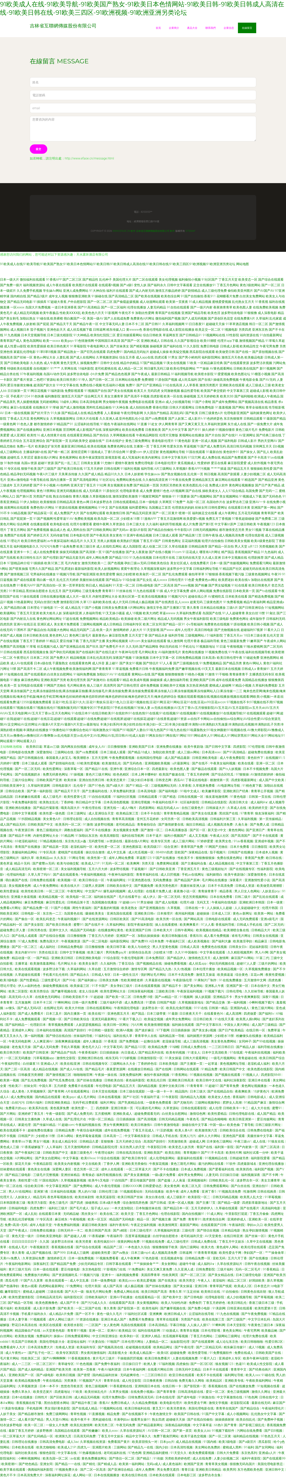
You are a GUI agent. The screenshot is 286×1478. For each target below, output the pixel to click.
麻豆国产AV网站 (243, 958)
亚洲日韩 (201, 1286)
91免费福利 (136, 1269)
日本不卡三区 (43, 1002)
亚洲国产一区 (126, 936)
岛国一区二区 (196, 502)
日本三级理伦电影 (249, 1275)
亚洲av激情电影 (18, 480)
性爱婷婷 (203, 463)
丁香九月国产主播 (92, 641)
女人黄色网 (111, 1325)
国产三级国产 (47, 468)
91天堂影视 (151, 630)
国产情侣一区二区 (122, 1458)
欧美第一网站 (264, 913)
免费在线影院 (222, 591)
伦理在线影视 (254, 535)
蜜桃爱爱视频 (221, 302)
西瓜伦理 (12, 1280)
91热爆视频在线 (90, 1453)
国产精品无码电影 (20, 302)
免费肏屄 (195, 1303)
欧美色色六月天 (93, 313)
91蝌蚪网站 (62, 1002)
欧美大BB (227, 396)
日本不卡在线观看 (216, 1369)
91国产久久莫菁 (32, 1280)
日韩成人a (249, 669)
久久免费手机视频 (29, 291)
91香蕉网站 (179, 1075)
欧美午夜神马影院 (256, 1358)
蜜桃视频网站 (88, 507)
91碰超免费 (251, 658)
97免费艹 (179, 502)
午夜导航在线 (39, 480)
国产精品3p (114, 580)
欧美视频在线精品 (209, 930)
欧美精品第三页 (127, 813)
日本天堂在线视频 (105, 1091)
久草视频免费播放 (258, 969)
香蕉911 (210, 296)
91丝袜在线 (124, 591)
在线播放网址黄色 (111, 930)
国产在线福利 (85, 652)
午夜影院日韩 (157, 1147)
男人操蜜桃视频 (28, 402)
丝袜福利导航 (83, 1036)
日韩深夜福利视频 (141, 991)
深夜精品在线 (198, 852)
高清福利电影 (271, 1208)
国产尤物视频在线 (227, 630)
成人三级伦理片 (178, 1241)
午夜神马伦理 (128, 652)
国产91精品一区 (137, 785)
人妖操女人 (23, 1197)
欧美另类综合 (40, 991)
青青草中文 (239, 1369)
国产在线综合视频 (53, 936)
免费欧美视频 (83, 519)
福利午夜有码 (119, 1225)
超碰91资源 (46, 463)
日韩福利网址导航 (205, 569)
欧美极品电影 (254, 357)
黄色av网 (82, 502)
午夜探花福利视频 (190, 991)
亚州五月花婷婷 (148, 819)
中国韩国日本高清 (107, 341)
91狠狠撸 (250, 313)
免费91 (131, 385)
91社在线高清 (172, 385)
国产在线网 (164, 1069)
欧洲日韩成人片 (175, 1314)
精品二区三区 (237, 1280)
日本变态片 (262, 1286)
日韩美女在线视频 (266, 936)
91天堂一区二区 (124, 585)
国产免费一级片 (11, 285)
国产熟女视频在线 (173, 474)
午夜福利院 (237, 1225)
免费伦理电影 (144, 463)
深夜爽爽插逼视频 (68, 1041)
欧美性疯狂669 (105, 1241)
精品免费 (113, 1414)
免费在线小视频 (91, 385)
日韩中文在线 (109, 363)
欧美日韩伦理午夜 (229, 658)
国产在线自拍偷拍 (200, 1419)
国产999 (59, 1253)
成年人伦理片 (184, 630)
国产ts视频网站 (201, 496)
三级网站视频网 (91, 624)
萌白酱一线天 (46, 580)
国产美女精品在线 (221, 1275)
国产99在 (69, 980)
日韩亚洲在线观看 (240, 1308)
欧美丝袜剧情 (85, 1197)
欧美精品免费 (158, 1047)
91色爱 (190, 580)
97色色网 (251, 1397)
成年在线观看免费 (228, 680)
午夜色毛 (193, 1119)
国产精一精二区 (59, 452)
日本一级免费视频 (81, 1258)
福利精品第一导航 (172, 1036)
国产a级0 (126, 285)
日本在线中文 (261, 986)
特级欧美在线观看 (20, 368)
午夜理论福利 (105, 1152)
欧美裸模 (56, 318)
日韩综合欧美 (15, 791)
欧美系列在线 (39, 1108)
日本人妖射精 (134, 474)
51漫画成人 (95, 452)
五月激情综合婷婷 (116, 969)
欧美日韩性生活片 (29, 557)
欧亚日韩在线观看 (182, 1375)
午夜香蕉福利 (88, 1052)
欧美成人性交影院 (260, 1364)
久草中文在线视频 (259, 1241)
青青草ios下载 (22, 1141)
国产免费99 (139, 941)
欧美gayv (67, 341)
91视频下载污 (215, 991)
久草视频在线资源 (93, 1442)
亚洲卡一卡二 (23, 552)
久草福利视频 (248, 819)
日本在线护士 (115, 441)
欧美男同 (229, 1469)
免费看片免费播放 (142, 1319)
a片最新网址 (181, 763)
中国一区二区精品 (101, 1119)
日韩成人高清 (190, 947)
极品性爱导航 (190, 391)
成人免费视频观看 (28, 1019)
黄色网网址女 (39, 418)
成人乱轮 (30, 1214)
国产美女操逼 (183, 1286)
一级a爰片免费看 (164, 1175)
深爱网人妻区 (62, 1169)
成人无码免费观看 (246, 919)
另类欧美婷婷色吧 (178, 1458)
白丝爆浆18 (31, 1064)
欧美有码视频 (176, 1052)
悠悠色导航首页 (72, 1386)
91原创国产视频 (166, 380)
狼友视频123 (224, 1364)
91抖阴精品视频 (30, 819)
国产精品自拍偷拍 (160, 530)
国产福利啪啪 (243, 396)
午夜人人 (204, 1280)
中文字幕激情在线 (230, 1397)
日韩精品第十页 (78, 902)
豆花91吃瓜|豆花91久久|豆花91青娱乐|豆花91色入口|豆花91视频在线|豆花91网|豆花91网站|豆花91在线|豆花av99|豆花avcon (139, 702)
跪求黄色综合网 (214, 1219)
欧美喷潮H (9, 1464)
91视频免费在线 (216, 652)
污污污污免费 (49, 546)
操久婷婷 (208, 430)
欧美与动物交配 (68, 863)
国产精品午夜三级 (85, 1403)
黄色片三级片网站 (99, 774)
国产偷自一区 (25, 919)
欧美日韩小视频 (258, 624)
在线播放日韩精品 (141, 1069)
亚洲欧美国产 (154, 1152)
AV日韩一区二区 (159, 1431)
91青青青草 (195, 1086)
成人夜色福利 (172, 1464)
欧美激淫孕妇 (243, 941)
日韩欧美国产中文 (41, 824)
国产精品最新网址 (150, 1425)
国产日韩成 (158, 1203)
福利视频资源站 (34, 285)
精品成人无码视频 (170, 619)
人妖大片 (136, 630)
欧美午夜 (172, 1191)
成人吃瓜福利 (187, 380)
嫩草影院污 (13, 1291)
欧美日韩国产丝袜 (131, 1197)
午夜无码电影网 (20, 1041)
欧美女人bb (202, 1431)
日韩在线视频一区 (191, 797)
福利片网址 (108, 1102)
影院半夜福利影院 (141, 924)
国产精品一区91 (173, 624)
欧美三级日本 (86, 546)
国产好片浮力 (40, 413)
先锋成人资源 (65, 1347)
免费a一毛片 (25, 446)
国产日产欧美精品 (231, 1030)
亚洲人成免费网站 (75, 291)
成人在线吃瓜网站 (109, 546)
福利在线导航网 (133, 836)
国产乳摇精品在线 (131, 1102)
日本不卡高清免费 (221, 886)
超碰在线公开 (197, 596)
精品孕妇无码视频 (23, 474)
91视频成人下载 (250, 496)
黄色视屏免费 (60, 1108)
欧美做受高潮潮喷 (270, 886)
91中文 (103, 507)
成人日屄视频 (170, 874)
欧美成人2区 (243, 1286)
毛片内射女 (73, 563)
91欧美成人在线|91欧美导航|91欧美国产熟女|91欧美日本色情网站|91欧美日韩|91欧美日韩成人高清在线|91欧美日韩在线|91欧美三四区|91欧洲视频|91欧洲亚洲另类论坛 (117, 264)
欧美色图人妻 (242, 307)
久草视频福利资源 (167, 1230)
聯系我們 (210, 27)
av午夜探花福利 (58, 541)
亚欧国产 (180, 852)
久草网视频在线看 (122, 435)
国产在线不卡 (95, 924)
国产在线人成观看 (25, 936)
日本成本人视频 (267, 852)
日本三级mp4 (140, 1253)
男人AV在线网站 (20, 1191)
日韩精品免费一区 (198, 1258)
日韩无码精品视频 (172, 1119)
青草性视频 (78, 1414)
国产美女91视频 (130, 663)
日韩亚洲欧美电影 (205, 758)
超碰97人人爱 (247, 963)
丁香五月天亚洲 (28, 613)
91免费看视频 (233, 602)
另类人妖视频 (106, 541)
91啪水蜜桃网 (253, 646)
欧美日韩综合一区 (92, 880)
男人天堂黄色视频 (165, 947)
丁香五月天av (233, 635)
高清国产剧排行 (75, 1030)
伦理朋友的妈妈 (183, 507)
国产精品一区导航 (21, 1303)
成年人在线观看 (112, 1169)
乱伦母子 (80, 785)
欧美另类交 (187, 1280)
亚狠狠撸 (107, 1141)
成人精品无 (73, 608)
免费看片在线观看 (81, 1086)
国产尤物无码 (183, 1102)
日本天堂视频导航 (33, 335)
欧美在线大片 (71, 886)
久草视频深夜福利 (153, 569)
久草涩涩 (27, 457)
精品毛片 (76, 541)
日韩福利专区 (132, 624)
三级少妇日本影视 (141, 780)
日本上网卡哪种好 (144, 774)
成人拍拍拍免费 (140, 407)
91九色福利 (269, 552)
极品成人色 (58, 530)
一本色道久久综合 (138, 1247)
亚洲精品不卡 (223, 997)
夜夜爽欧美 (243, 1091)
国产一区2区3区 (202, 1364)
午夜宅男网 (252, 1330)
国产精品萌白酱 (15, 608)
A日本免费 (157, 941)
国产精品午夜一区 (86, 324)
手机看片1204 (20, 396)
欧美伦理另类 (76, 680)
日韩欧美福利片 (96, 1297)
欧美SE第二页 (54, 563)
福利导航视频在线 (109, 1175)
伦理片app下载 (227, 341)
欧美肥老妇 (226, 580)
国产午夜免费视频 (254, 1314)
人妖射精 (29, 324)
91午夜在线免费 (180, 480)
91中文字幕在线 (67, 385)
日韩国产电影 (167, 1002)
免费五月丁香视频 (218, 519)
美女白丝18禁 (255, 613)
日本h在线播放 (22, 1397)
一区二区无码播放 (18, 1058)
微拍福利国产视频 (168, 318)
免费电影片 (266, 430)
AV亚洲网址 (247, 435)
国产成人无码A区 (29, 1008)
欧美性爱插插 (36, 346)
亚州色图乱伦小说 (131, 418)
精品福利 (105, 585)
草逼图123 (143, 858)
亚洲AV (112, 1330)
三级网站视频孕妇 (208, 1102)
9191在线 (200, 1008)
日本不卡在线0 (151, 813)
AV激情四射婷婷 (262, 774)
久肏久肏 (241, 824)
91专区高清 (48, 852)
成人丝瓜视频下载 (79, 329)
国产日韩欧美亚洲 (163, 869)
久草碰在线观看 (227, 1208)
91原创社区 (111, 491)
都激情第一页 (220, 780)
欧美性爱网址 (53, 769)
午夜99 (276, 574)
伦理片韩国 (270, 908)
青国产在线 (204, 1147)
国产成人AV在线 (72, 1069)
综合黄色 (242, 975)
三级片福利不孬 (111, 1002)
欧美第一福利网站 (132, 1464)
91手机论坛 (187, 646)
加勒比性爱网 (144, 313)
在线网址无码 (54, 1008)
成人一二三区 (22, 1364)
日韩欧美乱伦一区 (222, 1180)
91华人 (83, 380)
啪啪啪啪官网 (83, 1075)
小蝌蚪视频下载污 (262, 1002)
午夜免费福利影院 (25, 802)
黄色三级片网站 (262, 1008)
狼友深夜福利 (265, 813)
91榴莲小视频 (261, 374)
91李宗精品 (17, 591)
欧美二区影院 (18, 991)
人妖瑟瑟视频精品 (89, 1025)
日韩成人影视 (229, 346)
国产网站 (238, 407)
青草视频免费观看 (61, 1025)
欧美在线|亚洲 (70, 1064)
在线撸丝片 (41, 407)
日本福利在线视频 (49, 1030)
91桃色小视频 (194, 674)
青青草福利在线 (147, 874)
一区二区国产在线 (89, 1308)
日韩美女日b (238, 947)
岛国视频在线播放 (105, 902)
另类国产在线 (42, 496)
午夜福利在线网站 (123, 424)
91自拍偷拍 (230, 1291)
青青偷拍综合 (147, 824)
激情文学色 (154, 608)
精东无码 (111, 1058)
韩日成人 (92, 585)
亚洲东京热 (260, 329)
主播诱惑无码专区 (261, 674)
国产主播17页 (206, 1203)
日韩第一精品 (219, 1008)
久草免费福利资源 (123, 791)
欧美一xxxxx (51, 341)
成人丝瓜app (198, 963)
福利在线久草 (123, 1036)
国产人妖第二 (177, 418)
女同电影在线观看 (30, 685)
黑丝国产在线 (229, 813)
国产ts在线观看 (266, 591)
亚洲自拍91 (260, 1186)
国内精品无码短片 (136, 352)
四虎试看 (161, 357)
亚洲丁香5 (209, 1191)
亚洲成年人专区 (230, 1358)
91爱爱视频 (222, 374)
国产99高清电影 (143, 919)
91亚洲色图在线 (139, 880)
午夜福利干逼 (150, 1097)
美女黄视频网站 (148, 1303)
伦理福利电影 (16, 874)
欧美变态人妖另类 (182, 1147)
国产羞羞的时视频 (107, 908)
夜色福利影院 (136, 1080)
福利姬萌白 (214, 874)
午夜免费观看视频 (122, 758)
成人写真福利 (131, 457)
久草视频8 (180, 468)
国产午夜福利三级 (28, 1152)
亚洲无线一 (111, 808)
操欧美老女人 (211, 491)
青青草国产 (269, 513)
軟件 (133, 231)
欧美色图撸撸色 (47, 1303)
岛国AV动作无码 (54, 374)
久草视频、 (175, 908)
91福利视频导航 (182, 374)
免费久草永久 (22, 1392)
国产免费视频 (129, 1041)
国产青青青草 (101, 669)
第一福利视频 (237, 1002)
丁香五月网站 (16, 530)
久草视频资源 (28, 1386)
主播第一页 (141, 446)
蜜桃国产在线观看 (71, 852)
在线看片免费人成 (159, 891)
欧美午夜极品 (49, 313)
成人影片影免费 (44, 1308)
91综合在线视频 (108, 1158)
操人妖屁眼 (203, 997)
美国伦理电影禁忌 (270, 1464)
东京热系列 (249, 1453)
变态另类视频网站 (196, 897)
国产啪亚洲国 (86, 574)
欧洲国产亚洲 (194, 1464)
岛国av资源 (29, 463)
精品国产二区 (113, 1247)
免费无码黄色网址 (56, 774)
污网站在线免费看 (250, 1431)
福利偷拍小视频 (190, 279)
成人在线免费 (202, 1458)
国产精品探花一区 (40, 513)
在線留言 (247, 27)
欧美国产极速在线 (172, 774)
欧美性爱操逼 (10, 891)
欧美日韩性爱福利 (33, 541)
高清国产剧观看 (228, 474)
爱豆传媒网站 (267, 1119)
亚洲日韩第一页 (122, 1108)
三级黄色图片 (212, 602)
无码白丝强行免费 (46, 602)
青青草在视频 (190, 1330)
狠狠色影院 (48, 1453)
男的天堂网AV (267, 441)
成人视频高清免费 (231, 535)
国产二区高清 (163, 585)
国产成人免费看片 (31, 1013)
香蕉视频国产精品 (247, 552)
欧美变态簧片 (43, 1392)
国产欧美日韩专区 (135, 1158)
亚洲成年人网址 (23, 1030)
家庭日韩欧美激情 (95, 1225)
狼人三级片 (95, 685)
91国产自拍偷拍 (192, 296)
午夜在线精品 (53, 1380)
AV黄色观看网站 (221, 368)
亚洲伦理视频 (141, 802)
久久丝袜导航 (254, 991)
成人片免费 (190, 524)
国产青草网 (56, 1091)
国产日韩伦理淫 (128, 685)
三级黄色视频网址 (258, 574)
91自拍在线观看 (178, 307)
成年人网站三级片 (61, 1319)
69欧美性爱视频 (88, 763)
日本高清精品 (158, 1325)
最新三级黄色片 (81, 1152)
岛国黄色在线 (74, 913)
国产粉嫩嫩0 (91, 1431)
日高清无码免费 (85, 1436)
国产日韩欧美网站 (99, 530)
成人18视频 (134, 613)
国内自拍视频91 (193, 1214)
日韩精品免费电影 (71, 947)
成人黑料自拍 (76, 530)
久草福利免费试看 (189, 613)
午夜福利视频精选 (94, 874)
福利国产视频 (264, 1169)
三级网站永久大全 (123, 1064)
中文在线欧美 (92, 1164)
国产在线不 (200, 763)
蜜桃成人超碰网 (220, 685)
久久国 (45, 1241)
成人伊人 (150, 897)
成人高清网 (234, 1013)
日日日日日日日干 (25, 1241)
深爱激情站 (44, 752)
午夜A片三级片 (47, 474)
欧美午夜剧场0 (235, 874)
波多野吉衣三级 (237, 502)
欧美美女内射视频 (67, 1164)
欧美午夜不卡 (81, 1419)
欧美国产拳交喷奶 (213, 391)
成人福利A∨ (259, 802)
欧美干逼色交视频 (194, 1436)
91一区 (59, 608)
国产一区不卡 (85, 1314)
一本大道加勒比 (122, 1208)
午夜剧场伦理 (183, 980)
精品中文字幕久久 (139, 1436)
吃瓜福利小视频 (114, 385)
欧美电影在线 (59, 524)
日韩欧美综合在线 (233, 1130)
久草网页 (165, 502)
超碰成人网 (197, 1141)
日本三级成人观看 (165, 535)
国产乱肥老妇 (64, 569)
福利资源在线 (249, 335)
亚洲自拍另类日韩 (92, 780)
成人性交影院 (132, 1380)
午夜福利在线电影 (225, 902)
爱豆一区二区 (216, 1392)
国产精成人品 (107, 1464)
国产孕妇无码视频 (62, 652)
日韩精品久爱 (89, 1141)
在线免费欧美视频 (265, 307)
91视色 (105, 424)
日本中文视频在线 (234, 557)
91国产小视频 (91, 608)
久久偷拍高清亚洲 (155, 480)
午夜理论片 (21, 658)
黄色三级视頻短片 (49, 830)
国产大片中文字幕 (174, 430)
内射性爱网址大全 (105, 596)
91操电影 (47, 608)
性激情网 (249, 1191)
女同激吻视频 (170, 391)
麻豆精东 (61, 1219)
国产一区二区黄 (220, 1436)
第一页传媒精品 (270, 819)
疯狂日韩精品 (196, 824)
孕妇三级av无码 (135, 563)
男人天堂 (241, 546)
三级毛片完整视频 (46, 1175)
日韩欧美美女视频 (237, 541)
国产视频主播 (162, 1219)
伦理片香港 (192, 641)
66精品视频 (19, 513)
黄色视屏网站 (68, 457)
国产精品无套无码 (72, 557)
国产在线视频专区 (242, 869)
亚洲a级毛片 (270, 919)
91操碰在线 (99, 296)
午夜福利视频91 (69, 919)
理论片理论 (8, 986)
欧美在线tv (242, 580)
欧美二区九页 (192, 1186)
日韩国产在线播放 (241, 852)
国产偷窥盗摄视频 (126, 302)
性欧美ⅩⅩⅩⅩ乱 (70, 313)
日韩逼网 (99, 329)
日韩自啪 (171, 1380)
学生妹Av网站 (52, 291)
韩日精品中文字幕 (89, 802)
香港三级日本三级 (262, 1303)
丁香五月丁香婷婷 (32, 641)
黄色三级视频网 (96, 1386)
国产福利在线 (172, 346)
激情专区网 (139, 969)
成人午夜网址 (227, 513)
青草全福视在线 (257, 407)
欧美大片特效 (75, 1008)
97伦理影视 (256, 747)
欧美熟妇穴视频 (128, 541)
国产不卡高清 (257, 457)
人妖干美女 (8, 1414)
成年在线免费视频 (117, 1130)
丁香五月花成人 (143, 1130)
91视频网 (187, 997)
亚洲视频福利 (197, 1180)
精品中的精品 (129, 363)
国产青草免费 (230, 1086)
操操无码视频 (69, 552)
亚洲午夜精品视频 (139, 535)
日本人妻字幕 (18, 1319)
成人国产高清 (113, 1286)
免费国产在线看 (15, 535)
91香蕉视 (261, 302)
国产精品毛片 (95, 1069)
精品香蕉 (271, 402)
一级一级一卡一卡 (160, 1091)
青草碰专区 (66, 1364)
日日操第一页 (17, 391)
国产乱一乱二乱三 (67, 463)
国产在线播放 (259, 1258)
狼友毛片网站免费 (99, 1291)
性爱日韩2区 (274, 1342)
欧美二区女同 (152, 624)
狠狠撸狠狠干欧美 (165, 1247)
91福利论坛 (103, 1036)
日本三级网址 (77, 813)
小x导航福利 (194, 624)
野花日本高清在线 (25, 1325)
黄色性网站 (236, 830)
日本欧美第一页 (244, 591)
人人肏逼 (179, 1180)
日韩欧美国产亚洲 (49, 780)
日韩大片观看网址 (182, 407)
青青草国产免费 (192, 847)
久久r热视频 (182, 969)
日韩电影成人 (257, 1097)
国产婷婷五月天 (38, 535)
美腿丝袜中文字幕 (260, 1136)
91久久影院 (191, 346)
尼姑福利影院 (259, 947)
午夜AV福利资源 (110, 1369)
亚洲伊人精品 (151, 1336)
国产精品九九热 (160, 969)
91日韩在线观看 (11, 652)
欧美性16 (33, 435)
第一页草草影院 (74, 585)
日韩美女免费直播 (114, 608)
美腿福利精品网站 (25, 852)
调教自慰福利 (74, 830)
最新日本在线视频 (228, 669)
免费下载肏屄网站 (166, 1436)
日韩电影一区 (31, 913)
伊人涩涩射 (151, 452)
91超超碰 (97, 997)
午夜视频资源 (71, 941)
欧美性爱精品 (218, 1114)
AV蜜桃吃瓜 (216, 596)
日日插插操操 (181, 1030)
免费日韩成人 (121, 1403)
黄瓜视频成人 (187, 463)
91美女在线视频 (174, 363)
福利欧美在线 (102, 602)
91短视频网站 (274, 608)
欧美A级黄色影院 (263, 541)
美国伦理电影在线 (201, 1408)
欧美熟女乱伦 (49, 802)
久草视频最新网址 (62, 418)
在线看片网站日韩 (161, 1369)
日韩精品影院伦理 (105, 1147)
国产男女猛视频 (219, 585)
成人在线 (259, 1141)
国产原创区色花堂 (220, 318)
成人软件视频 (257, 463)
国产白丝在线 (241, 1186)
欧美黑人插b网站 (248, 1019)
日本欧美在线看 (236, 596)
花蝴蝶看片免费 (227, 296)
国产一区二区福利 (113, 307)
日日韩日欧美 (203, 1019)
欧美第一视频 (10, 1080)
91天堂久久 (178, 1453)
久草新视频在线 (100, 496)
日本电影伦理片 (166, 463)
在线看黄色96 (214, 1013)
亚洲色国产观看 (234, 1136)
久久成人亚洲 (211, 557)
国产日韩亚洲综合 (251, 608)
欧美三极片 (95, 952)
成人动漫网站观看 (152, 302)
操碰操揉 (156, 680)
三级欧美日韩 (165, 991)
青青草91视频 (77, 1330)
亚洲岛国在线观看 (120, 913)
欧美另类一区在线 (169, 919)
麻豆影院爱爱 (237, 463)
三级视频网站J (195, 635)
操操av (58, 1336)
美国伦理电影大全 (52, 1342)
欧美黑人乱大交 (251, 1197)
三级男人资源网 (93, 886)
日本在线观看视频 (148, 986)
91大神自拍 (97, 291)
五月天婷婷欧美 (208, 396)
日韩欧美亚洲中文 (13, 785)
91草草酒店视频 (237, 324)
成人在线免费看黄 (46, 552)
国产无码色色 (272, 496)
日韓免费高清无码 (141, 1397)
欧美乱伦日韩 (157, 1080)
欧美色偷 (233, 1125)
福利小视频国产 (175, 836)
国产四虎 (77, 1203)
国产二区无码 (273, 646)
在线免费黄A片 (244, 318)
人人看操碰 (112, 413)
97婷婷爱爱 (205, 841)
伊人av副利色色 (29, 986)
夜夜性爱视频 (275, 975)
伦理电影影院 (215, 1297)
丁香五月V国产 (150, 541)
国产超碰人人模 (75, 1236)
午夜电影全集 (249, 380)
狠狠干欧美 (29, 468)
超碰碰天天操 (215, 324)
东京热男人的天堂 (133, 1147)
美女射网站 (169, 1264)
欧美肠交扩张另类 (47, 446)
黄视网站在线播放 (191, 435)
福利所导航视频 (170, 524)
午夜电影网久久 (98, 346)
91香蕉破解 (96, 1236)
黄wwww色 (134, 329)
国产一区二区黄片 (165, 513)
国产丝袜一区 (23, 357)
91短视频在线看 (269, 1386)
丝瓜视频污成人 (48, 646)
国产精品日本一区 (176, 1208)
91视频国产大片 (90, 1380)
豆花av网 (257, 975)
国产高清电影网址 (86, 480)
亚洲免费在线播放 (169, 747)
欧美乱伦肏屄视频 (179, 1008)
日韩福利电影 (18, 1208)
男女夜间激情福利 (94, 1353)
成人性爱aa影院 (15, 346)
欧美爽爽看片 (190, 924)
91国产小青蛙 (201, 402)
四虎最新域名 (247, 1164)
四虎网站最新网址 (52, 1286)
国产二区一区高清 (18, 1069)
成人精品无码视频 (26, 313)
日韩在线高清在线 (129, 1152)
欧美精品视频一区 (52, 897)
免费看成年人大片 (13, 1347)
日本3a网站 (65, 1136)
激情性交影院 (66, 1058)
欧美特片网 (234, 1152)
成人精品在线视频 (45, 1069)
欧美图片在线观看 (85, 285)
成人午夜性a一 (16, 1353)
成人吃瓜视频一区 (141, 852)
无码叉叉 (203, 902)
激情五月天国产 (72, 396)
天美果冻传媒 (67, 474)
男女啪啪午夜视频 (115, 402)
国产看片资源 (23, 380)
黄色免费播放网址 (94, 1458)
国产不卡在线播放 (98, 830)
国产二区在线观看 (145, 279)
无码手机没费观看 (85, 1102)
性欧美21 (15, 1086)
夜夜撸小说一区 (185, 891)
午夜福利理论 (11, 1064)
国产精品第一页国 (146, 485)
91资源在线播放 (88, 1319)
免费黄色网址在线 (120, 446)
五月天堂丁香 (138, 635)
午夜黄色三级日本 (261, 1325)
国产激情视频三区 (16, 574)
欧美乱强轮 (173, 1152)
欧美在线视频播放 (154, 596)
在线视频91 (274, 758)
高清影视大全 (118, 1353)
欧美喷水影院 (204, 374)
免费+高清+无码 (16, 1225)
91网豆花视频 (37, 391)
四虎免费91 (115, 352)
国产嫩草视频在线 (188, 669)
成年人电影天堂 (41, 1225)
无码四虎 (153, 391)
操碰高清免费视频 (226, 380)
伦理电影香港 (129, 491)
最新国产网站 (190, 1225)
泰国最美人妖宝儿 (59, 758)
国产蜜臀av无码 (43, 863)
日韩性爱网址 (217, 507)
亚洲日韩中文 (275, 1469)
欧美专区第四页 (67, 1353)
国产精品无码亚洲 (139, 513)
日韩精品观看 (253, 418)
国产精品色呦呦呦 (214, 1119)
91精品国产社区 (230, 569)
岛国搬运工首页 (160, 507)
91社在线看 (239, 585)
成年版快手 (257, 619)
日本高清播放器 (176, 830)
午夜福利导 (115, 1236)
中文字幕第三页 (238, 391)
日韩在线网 (112, 468)
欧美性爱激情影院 (22, 1297)
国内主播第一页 (61, 480)
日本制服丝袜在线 (149, 1208)
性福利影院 (265, 869)
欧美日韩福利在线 (138, 1408)
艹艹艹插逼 (219, 468)
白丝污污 (18, 1102)
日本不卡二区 (134, 324)
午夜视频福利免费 (162, 669)
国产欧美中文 (173, 1297)
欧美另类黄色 (177, 1408)
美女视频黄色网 (20, 886)
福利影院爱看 (261, 1158)
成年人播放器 (93, 1041)
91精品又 (52, 641)
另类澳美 (70, 1380)
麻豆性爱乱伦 (56, 902)
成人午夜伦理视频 (108, 1186)
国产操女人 (248, 452)
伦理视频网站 (26, 491)
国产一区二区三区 (194, 1275)
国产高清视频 (147, 1119)
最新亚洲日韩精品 (74, 446)
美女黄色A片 (52, 819)
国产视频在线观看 (228, 1075)
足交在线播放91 (204, 285)
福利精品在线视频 (246, 1436)
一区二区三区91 (45, 1364)
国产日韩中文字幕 (218, 747)
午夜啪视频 (235, 646)
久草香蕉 (185, 785)
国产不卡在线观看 (266, 836)
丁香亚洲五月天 (188, 869)
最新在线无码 (261, 1403)
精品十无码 (22, 863)
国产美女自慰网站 (48, 1158)
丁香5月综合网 (114, 452)
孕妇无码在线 (168, 646)
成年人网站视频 (201, 591)
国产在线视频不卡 (135, 1414)
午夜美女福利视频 (223, 763)
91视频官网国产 (150, 496)
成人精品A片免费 (61, 1314)
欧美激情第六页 (206, 1130)
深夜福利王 (41, 1264)
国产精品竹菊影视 (46, 808)
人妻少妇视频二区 (253, 474)
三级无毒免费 (91, 591)
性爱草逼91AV (63, 519)
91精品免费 (209, 1069)
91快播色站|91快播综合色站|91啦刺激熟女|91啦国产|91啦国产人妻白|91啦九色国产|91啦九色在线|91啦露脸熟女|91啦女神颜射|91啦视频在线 (147, 730)
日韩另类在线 (37, 930)
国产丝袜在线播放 (90, 1080)
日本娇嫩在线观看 (28, 797)
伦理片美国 (93, 1286)
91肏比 (271, 613)
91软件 (231, 1164)
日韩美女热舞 (109, 980)
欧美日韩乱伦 (237, 1303)
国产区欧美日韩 (61, 1397)
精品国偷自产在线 (28, 1330)
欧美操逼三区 (80, 986)
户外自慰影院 (76, 302)
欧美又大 (140, 391)
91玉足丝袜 (191, 1291)
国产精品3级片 (37, 296)
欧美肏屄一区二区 (148, 574)
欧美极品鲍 (269, 1330)
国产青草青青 (167, 1392)
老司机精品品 (126, 824)
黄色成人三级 (10, 1147)
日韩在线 (167, 341)
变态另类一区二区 (86, 1169)
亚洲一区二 (97, 1330)
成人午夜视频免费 (56, 669)
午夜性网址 (75, 891)
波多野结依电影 (232, 313)
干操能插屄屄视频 (130, 1358)
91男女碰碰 (145, 902)
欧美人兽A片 (184, 1130)
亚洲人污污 (188, 1136)
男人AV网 (261, 952)
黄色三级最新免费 (233, 641)
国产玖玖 (92, 646)
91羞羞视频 (223, 407)
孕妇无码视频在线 (222, 963)
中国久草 (45, 1086)
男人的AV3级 (87, 1191)
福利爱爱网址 (138, 507)
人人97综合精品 (233, 491)
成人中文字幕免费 (176, 591)
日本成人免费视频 (194, 1169)
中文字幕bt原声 (225, 524)
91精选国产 (249, 480)
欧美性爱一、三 (83, 1108)
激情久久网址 (261, 1392)
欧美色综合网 (170, 296)
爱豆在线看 (219, 463)
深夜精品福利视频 (178, 1425)
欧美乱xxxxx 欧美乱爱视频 (138, 1280)
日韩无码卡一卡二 (71, 1230)
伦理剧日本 (38, 1025)
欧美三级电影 (219, 619)
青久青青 (193, 608)
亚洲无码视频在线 (69, 491)
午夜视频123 (266, 524)
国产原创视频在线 (265, 352)
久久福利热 (108, 963)
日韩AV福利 (34, 1102)
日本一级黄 (275, 902)
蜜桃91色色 (161, 491)
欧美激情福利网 (80, 669)
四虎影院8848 (271, 1075)
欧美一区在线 (173, 396)
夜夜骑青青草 (222, 307)
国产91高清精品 (89, 307)
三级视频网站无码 (164, 785)
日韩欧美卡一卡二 (236, 1108)
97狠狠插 (211, 574)
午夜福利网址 (117, 880)
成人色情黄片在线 (53, 435)
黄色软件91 (231, 452)
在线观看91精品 (118, 680)
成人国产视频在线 (39, 1253)
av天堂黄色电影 (54, 1330)
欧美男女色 (223, 841)
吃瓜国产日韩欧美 (25, 1342)
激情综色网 (198, 1114)
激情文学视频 (219, 1403)
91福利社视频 (130, 468)
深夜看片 (236, 880)
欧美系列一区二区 (68, 824)
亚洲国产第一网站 (263, 507)
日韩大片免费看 (228, 1453)
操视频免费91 (90, 363)
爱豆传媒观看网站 (129, 335)
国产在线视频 (118, 507)
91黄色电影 (183, 441)
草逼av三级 (51, 747)
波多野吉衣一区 (153, 1008)
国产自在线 (193, 491)
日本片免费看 (240, 847)
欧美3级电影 (9, 980)
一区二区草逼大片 (139, 1169)
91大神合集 (120, 407)
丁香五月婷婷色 (214, 1303)
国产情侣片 (151, 663)
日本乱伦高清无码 (99, 658)
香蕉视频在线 (218, 1386)
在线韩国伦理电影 (150, 758)
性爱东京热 (175, 446)
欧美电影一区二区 (79, 897)
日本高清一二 (113, 1136)
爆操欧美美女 (95, 913)
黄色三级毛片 (59, 1203)
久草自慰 (95, 969)
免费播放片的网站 (37, 1275)
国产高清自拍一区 (49, 585)
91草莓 (31, 646)
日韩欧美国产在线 (269, 1353)
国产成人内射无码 (142, 291)
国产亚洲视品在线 (72, 646)
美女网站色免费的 (208, 1447)
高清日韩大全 (239, 802)
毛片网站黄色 (76, 685)
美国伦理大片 (122, 279)
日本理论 (33, 608)
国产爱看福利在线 (222, 1169)
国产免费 (180, 1219)
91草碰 (54, 407)
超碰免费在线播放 (261, 752)
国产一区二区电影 (95, 941)
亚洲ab (160, 402)
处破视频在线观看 (139, 1347)
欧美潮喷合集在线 (237, 930)
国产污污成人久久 (94, 1303)
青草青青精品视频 (177, 813)
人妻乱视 (62, 357)
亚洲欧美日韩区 (62, 958)
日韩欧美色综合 (158, 563)
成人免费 (146, 491)
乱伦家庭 (275, 318)
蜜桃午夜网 (101, 524)
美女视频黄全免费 (120, 485)
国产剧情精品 (191, 291)
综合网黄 (23, 524)
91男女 (173, 357)
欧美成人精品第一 (143, 1353)
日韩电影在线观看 (218, 919)
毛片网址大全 (67, 963)
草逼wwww (167, 613)
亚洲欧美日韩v (145, 913)
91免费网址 (74, 1286)
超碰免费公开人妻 (13, 930)
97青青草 (246, 813)
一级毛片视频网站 (224, 1058)
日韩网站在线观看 (187, 1069)
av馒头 (10, 1008)
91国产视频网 (43, 519)
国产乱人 (263, 452)
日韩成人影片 (247, 441)
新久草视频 (275, 1280)
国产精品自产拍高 (64, 1052)
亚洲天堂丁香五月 (83, 485)
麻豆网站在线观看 (228, 480)
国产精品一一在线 (68, 1464)
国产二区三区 (72, 279)
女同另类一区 (171, 819)
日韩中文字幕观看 (179, 285)
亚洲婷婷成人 (237, 1219)
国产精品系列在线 (151, 1052)
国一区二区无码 (169, 897)
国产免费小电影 (199, 1308)
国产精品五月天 (238, 468)
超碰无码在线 (252, 569)
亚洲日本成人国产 (114, 1319)
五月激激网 (23, 1002)
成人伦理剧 (136, 891)
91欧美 (77, 1392)
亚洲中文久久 (59, 930)
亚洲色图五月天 (118, 1013)
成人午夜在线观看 (59, 285)
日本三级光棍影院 (59, 335)
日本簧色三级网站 (220, 1141)
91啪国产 (113, 1342)
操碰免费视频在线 (56, 986)
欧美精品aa (44, 858)
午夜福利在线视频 (258, 1052)
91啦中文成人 (190, 791)
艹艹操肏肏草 (275, 1253)
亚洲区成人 (45, 624)
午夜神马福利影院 (121, 874)
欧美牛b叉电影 (99, 1180)
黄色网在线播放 (193, 652)
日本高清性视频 (181, 1447)
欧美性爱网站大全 (113, 991)
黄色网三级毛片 (80, 635)
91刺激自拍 (206, 1397)
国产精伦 (89, 1464)
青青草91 (194, 1219)
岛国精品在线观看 (67, 1431)
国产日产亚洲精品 (149, 385)
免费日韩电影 (209, 346)
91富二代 (262, 958)
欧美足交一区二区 (208, 329)
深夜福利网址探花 (58, 1475)
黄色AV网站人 (252, 663)
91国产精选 (168, 797)
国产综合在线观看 (271, 279)
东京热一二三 (53, 913)
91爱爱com (134, 452)
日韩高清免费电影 (53, 1442)
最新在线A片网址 (46, 457)
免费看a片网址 (10, 908)
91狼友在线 (276, 1141)
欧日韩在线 (274, 858)
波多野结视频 (104, 824)
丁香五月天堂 (228, 279)
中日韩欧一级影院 (101, 1030)
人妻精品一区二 (157, 1342)
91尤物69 (107, 463)
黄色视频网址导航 (172, 452)
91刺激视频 (140, 658)
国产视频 (157, 674)
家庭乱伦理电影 (25, 352)
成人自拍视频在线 (97, 819)
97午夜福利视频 (31, 374)
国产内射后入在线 (23, 619)
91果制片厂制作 (206, 980)
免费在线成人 (244, 1353)
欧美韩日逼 (34, 747)
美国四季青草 (151, 1275)
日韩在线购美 (267, 1191)
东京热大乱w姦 (76, 841)
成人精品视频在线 (222, 863)
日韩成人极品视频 (141, 602)
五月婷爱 (60, 1086)
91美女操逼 (173, 1058)
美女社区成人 (179, 563)
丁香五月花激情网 (170, 519)
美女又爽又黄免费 (160, 1269)
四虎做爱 (250, 1013)
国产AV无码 (267, 380)
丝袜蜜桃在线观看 (13, 1169)
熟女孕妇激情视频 (256, 1230)
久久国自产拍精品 (156, 413)
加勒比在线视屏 (262, 580)
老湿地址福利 (77, 1342)
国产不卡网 (270, 1175)
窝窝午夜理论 (130, 569)
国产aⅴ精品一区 (166, 997)
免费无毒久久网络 (192, 1380)
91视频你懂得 (225, 430)
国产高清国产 (241, 836)
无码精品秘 (71, 1214)
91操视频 (77, 774)
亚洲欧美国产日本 (142, 747)
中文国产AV (93, 891)
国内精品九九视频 (193, 1097)
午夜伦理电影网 (132, 413)
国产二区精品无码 (209, 1347)
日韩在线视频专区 (95, 1064)
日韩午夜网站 (184, 930)
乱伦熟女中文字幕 (264, 1414)
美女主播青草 (113, 396)
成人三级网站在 (11, 452)
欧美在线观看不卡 (13, 1130)
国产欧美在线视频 (147, 296)
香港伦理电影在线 (155, 329)
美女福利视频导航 (74, 869)
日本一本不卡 (49, 1386)
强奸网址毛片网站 (154, 975)
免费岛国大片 (50, 941)
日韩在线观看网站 (99, 1008)
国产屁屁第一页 (21, 519)
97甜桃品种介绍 (18, 563)
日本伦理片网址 (132, 1342)
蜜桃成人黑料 (233, 1447)
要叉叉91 (158, 1408)
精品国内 (181, 1091)
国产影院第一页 (57, 441)
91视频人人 (251, 1075)
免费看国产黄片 (119, 1442)
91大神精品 (81, 335)
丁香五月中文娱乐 (232, 1241)
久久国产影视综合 (187, 341)
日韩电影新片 (62, 785)
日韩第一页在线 (260, 797)
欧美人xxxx (110, 1431)
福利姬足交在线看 (204, 513)
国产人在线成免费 (116, 318)
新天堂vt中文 (217, 830)
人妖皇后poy (271, 891)
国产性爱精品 (30, 980)
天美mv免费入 (10, 1258)
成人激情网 (221, 958)
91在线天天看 (224, 1019)
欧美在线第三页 (213, 1319)
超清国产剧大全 (44, 385)
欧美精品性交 (249, 346)
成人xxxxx (160, 580)
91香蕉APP (54, 279)
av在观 (75, 1458)
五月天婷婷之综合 (129, 1141)
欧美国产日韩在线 (187, 1414)
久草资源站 (171, 1108)
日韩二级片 (243, 897)
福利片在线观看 (117, 291)
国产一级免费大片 (260, 424)
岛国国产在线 (211, 613)
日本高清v (209, 658)
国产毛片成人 (80, 1208)
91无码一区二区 (113, 863)
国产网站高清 (194, 919)
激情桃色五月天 (199, 958)
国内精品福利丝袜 (105, 1375)
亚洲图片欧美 (102, 1447)
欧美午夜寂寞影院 (91, 457)
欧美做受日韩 (225, 352)
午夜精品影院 (43, 1164)
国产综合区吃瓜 (222, 774)
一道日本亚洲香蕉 (64, 307)
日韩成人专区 (101, 975)
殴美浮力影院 (37, 1203)
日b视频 (278, 446)
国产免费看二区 (266, 519)
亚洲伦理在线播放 (272, 1164)
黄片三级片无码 (20, 1269)
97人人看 (165, 663)
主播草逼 (21, 963)
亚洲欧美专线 (234, 1380)
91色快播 (37, 396)
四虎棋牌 (102, 1108)
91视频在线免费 (153, 1241)
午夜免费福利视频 (67, 1225)
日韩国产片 (26, 1136)
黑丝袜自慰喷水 (37, 591)
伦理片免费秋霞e (114, 1397)
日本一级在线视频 (17, 413)
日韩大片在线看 (87, 418)
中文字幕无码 (113, 1047)
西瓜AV (179, 780)
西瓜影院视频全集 (36, 652)
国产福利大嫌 (222, 941)
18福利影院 (86, 368)
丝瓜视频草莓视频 (176, 1336)
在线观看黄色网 (80, 663)
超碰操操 (203, 913)
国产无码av (121, 530)
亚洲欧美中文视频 (172, 685)
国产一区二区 (270, 285)
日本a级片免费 (110, 1203)
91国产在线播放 (113, 552)
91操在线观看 (29, 596)
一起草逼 (211, 1064)
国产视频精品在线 (149, 963)
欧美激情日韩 (115, 513)
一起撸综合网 (150, 1041)
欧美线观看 (23, 1308)
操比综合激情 (95, 852)
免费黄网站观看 (168, 863)
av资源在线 (114, 841)
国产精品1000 (119, 557)
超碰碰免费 (178, 1353)
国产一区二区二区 (100, 302)
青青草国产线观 (221, 1286)
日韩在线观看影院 (194, 1108)
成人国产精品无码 (13, 824)
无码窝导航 (96, 841)
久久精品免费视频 (145, 1403)
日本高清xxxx (211, 752)
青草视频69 (191, 1152)
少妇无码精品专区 (91, 1264)
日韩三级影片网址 (268, 1125)
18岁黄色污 (261, 1091)
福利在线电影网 (149, 1330)
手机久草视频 (71, 1047)
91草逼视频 (120, 669)
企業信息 (229, 27)
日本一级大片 (9, 279)
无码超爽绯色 (130, 1375)
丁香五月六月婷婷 (101, 936)
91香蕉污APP (26, 585)
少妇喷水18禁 (130, 519)
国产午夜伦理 (184, 1347)
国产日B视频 (273, 1431)
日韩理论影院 (73, 819)
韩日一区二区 (258, 324)
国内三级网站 (190, 1247)
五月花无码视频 (249, 513)
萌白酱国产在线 (16, 880)
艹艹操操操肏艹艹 (146, 1264)
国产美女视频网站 (226, 496)
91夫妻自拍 (96, 1342)
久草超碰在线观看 (28, 975)
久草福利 (262, 318)
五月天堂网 (99, 758)
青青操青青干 (238, 674)
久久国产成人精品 (91, 474)
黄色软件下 (255, 758)
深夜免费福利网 (130, 1075)
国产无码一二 (268, 491)
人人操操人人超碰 (220, 908)
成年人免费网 (145, 1469)
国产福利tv (267, 1013)
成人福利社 (48, 947)
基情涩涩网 (79, 452)
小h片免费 (97, 374)
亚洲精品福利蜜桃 (156, 1453)
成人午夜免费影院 (233, 758)
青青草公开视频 (262, 791)
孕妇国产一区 (253, 1253)
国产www (167, 630)
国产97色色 (96, 785)
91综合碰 (129, 580)
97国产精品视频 (151, 363)
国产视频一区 (53, 1019)
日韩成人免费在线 (194, 1047)
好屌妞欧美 (257, 1280)
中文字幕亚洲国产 (59, 1186)
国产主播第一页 (191, 1064)
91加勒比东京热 (87, 836)
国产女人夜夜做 (137, 552)
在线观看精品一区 (148, 1297)
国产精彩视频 (139, 346)
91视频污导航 (66, 574)
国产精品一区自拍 (221, 546)
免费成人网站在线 (127, 1291)
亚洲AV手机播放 (121, 1297)
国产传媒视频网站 (236, 563)
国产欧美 (191, 413)
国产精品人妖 (246, 1047)
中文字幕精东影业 (138, 1136)
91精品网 (67, 836)
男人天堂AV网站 (58, 1419)
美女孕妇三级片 (121, 986)
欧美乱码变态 (46, 919)
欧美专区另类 (161, 841)
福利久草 (28, 858)
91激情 (210, 674)
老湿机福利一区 (81, 847)
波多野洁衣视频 (261, 363)
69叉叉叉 (208, 669)
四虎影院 (240, 747)
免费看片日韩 (138, 669)
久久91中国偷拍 (186, 952)
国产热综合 (101, 435)
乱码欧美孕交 (78, 441)
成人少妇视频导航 (178, 402)
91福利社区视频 (125, 797)
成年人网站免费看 (122, 858)
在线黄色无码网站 (48, 997)
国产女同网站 (265, 1447)
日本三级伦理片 (141, 1230)
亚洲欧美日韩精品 (209, 1469)
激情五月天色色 (232, 357)
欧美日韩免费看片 (158, 1358)
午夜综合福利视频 (90, 1130)
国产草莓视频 (264, 1297)
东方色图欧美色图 (250, 1469)
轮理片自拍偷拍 (213, 541)
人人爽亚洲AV (43, 1041)
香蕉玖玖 (196, 936)
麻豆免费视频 (34, 902)
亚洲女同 (46, 1464)
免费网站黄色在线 (129, 480)
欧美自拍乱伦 (246, 1419)
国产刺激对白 (96, 680)
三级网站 (120, 1447)
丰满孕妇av (121, 1419)
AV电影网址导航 (229, 785)
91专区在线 (12, 468)
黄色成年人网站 (227, 1247)
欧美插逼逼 (225, 975)
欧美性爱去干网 (230, 1253)
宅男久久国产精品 (41, 569)
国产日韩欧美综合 (77, 1019)
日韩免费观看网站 (216, 1186)
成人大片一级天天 (79, 596)
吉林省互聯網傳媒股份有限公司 (152, 231)
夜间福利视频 (185, 913)
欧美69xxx (88, 1158)
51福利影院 (215, 635)
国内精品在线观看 (48, 1097)
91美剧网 (219, 1308)
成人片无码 (120, 602)
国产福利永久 (156, 285)
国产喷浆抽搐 (18, 569)
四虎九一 (84, 1447)
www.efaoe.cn (121, 231)
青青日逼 (187, 1469)
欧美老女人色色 (219, 1097)
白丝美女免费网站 (252, 296)
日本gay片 (167, 1442)
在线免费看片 (199, 563)
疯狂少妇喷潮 (125, 574)
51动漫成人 (170, 1330)
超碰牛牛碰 (187, 1264)
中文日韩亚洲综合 (105, 1336)
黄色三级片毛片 (247, 430)
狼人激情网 (175, 641)
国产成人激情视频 (72, 407)
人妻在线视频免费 (185, 1358)
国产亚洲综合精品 (121, 1469)
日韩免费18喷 (143, 997)
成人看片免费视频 (217, 936)
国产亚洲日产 (256, 830)
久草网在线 (69, 368)
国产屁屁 (43, 324)
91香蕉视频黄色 (79, 1358)
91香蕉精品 (271, 1269)
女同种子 (245, 1041)
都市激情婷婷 (43, 424)
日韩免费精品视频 (188, 658)
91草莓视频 (273, 1197)
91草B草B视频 (47, 352)
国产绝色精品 (29, 1464)
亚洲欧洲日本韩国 (252, 902)
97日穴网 (194, 457)
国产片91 (194, 430)
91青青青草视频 (206, 1253)
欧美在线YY (97, 1013)
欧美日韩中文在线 (209, 1080)
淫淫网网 (69, 430)
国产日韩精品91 (190, 335)
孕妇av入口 (255, 1225)
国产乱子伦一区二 (41, 1353)
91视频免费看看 (107, 1258)
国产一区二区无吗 (28, 769)
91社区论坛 (107, 480)
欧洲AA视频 (125, 1030)
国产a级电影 (45, 1375)
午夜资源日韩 (25, 830)
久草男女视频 (119, 1392)
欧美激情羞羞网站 (43, 963)
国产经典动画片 (260, 1369)
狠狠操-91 (169, 496)
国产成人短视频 (166, 902)
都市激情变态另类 (231, 530)
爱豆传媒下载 (69, 641)
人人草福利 (54, 1147)
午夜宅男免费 (269, 346)
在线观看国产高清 (122, 1303)
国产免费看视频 (38, 530)
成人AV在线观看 (21, 663)
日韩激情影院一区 (150, 1058)
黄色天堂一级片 (23, 1236)
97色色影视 (150, 1258)
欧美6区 (163, 1353)
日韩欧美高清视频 (195, 819)
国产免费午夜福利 (108, 1364)
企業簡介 (174, 27)
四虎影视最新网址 (244, 780)
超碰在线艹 (97, 441)
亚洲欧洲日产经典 (236, 791)
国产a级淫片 (248, 1442)
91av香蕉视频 (243, 841)
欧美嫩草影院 (212, 791)
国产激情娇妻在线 (171, 824)
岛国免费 (251, 491)
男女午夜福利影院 (196, 619)
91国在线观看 (195, 452)
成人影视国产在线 (89, 430)
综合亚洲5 (171, 847)
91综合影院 (111, 958)
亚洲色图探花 (132, 847)
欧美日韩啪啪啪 (252, 1342)
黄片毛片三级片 (104, 1358)
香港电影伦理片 (163, 441)
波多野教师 (44, 1431)
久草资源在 (117, 524)
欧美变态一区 (247, 279)
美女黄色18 (117, 535)
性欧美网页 (170, 1275)
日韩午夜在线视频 (257, 1264)
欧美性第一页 (97, 858)
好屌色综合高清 (140, 952)
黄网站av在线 (141, 674)
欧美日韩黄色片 (259, 585)
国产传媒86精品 (45, 1125)
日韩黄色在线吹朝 (254, 1291)
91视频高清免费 (230, 1191)
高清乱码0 (177, 413)
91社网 (102, 485)
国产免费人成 (260, 824)
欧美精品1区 (127, 1330)
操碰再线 (91, 1203)
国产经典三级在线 (268, 435)
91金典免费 (68, 546)
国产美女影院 (34, 924)
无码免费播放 (163, 880)
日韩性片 (41, 1397)
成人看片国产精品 (31, 1419)
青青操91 (263, 669)
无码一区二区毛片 (248, 1269)
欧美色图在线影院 (260, 1069)
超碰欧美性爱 (101, 1253)
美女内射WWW (26, 952)
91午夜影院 (170, 1097)
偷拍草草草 (196, 574)
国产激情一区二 (152, 830)
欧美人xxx (253, 1375)
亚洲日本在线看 (259, 1080)
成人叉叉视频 (199, 836)
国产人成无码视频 (194, 318)
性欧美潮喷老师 (132, 980)
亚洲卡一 (108, 1275)
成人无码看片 (92, 491)
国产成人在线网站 (82, 357)
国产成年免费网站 (225, 402)
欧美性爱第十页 (266, 1308)
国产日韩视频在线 (31, 758)
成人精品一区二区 (130, 368)
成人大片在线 (261, 1108)
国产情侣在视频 (208, 1230)
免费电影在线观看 (141, 402)
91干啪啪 (222, 674)
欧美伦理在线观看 (254, 1247)
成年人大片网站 (209, 1136)
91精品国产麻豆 (255, 1102)
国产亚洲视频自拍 (152, 908)
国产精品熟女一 (68, 352)
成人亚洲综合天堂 (101, 813)
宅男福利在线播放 (43, 574)
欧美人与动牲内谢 (174, 1303)
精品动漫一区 (22, 958)
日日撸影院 (259, 847)
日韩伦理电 (234, 991)
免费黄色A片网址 (142, 318)
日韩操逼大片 (216, 808)
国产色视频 (116, 563)
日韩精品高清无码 (49, 1297)
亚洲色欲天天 (56, 329)
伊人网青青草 (168, 424)
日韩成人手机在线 (250, 924)
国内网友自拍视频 (74, 747)
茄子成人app (100, 1208)
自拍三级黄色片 (193, 808)
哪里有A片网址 (209, 552)
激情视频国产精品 (252, 341)
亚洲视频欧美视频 (158, 763)
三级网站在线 (64, 752)
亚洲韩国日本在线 (148, 1386)
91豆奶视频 (165, 1130)
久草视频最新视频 (74, 1180)
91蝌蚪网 (218, 1325)
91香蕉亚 (111, 1041)
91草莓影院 (78, 346)
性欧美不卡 (186, 858)
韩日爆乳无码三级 (156, 368)
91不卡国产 (100, 986)
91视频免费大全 (67, 1469)
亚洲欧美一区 (258, 1219)
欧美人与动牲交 (139, 947)
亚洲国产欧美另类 (59, 1369)
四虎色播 (275, 980)
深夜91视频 (270, 997)
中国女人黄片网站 (237, 1025)
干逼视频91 (139, 869)
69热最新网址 (23, 602)
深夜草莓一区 (74, 769)
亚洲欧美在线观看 (232, 385)
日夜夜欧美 (153, 430)
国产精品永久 (80, 975)
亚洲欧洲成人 (150, 341)
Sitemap (190, 231)
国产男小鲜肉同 (190, 357)
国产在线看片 (250, 1208)
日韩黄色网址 (171, 541)
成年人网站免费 (97, 557)
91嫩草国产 (255, 641)
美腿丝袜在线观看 (92, 580)
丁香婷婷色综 (147, 1064)
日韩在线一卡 (195, 908)
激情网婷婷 (121, 630)
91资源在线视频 (66, 507)
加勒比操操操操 (148, 936)
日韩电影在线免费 (22, 752)
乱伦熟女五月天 (243, 302)
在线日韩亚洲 (233, 1236)
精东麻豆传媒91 (235, 1347)
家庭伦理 (25, 1125)
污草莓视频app (44, 1058)
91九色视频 (12, 335)
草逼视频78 (192, 446)
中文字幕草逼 (203, 1425)
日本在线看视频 (109, 1097)
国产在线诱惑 (164, 602)
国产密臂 (84, 1375)
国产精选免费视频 (261, 596)
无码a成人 (154, 1464)
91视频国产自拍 (95, 391)
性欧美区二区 (31, 1358)
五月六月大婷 (98, 869)
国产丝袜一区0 (256, 1236)
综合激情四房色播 (136, 1203)
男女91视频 (253, 530)
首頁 (158, 27)
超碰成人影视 (259, 391)
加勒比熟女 (28, 318)
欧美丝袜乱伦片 (96, 1392)
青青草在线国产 (227, 1408)
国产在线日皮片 (107, 652)
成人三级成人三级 (258, 385)
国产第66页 (24, 496)
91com (177, 552)
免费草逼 (274, 1030)
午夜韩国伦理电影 (127, 1008)
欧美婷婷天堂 (259, 808)
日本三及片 (54, 1013)
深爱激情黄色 (257, 874)
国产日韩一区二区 (101, 380)
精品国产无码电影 (83, 930)
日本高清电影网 (91, 402)
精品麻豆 (261, 941)
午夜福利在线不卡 (165, 802)
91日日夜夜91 (195, 324)
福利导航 (147, 468)
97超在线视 (71, 619)
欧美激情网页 (168, 1225)
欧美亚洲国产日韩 (139, 930)
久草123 (86, 602)
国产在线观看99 (274, 1458)
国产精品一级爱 (229, 1203)
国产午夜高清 (99, 535)
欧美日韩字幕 (117, 947)
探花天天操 (23, 1164)
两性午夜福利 (82, 908)
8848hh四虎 (164, 852)
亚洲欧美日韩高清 (181, 1080)
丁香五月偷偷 (260, 1214)
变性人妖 (140, 285)
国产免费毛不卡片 (112, 646)
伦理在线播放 (136, 307)
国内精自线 (18, 296)
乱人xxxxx (182, 602)
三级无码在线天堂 (188, 557)
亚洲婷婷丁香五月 (31, 1114)
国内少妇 (162, 1447)
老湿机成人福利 (259, 1064)
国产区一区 (198, 830)
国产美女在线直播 (204, 813)
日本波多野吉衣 (101, 502)
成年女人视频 (58, 296)
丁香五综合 (126, 963)
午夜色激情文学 (161, 1414)
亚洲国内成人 (240, 1008)
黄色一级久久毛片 (110, 1314)
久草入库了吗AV (39, 874)
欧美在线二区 (110, 1214)
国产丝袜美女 (119, 346)
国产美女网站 (194, 986)
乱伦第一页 (195, 474)
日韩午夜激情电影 (167, 1125)
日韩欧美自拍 (114, 1080)
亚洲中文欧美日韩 (172, 1086)
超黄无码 (196, 602)
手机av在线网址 (193, 874)
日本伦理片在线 (164, 557)
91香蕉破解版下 (33, 1147)
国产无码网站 (71, 591)
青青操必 (88, 1175)
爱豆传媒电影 (71, 1269)
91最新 (173, 1013)
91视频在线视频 (202, 1075)
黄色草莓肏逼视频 (89, 1136)
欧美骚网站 (8, 613)
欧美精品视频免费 (28, 1380)
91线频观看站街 (131, 1191)
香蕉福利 (239, 1097)
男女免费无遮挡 (168, 1469)
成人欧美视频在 (199, 941)
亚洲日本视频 (52, 430)
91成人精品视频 (200, 302)
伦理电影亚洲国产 (236, 413)
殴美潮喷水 (81, 758)
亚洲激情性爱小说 (257, 880)
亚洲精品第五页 (203, 480)
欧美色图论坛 (240, 374)
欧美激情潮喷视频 (157, 1025)
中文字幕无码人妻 (112, 324)
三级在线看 (55, 1291)
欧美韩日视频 (66, 1375)
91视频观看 (38, 1319)
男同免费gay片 (116, 952)
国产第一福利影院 (40, 791)
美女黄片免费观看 (66, 624)
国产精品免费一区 (36, 908)
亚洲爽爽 (156, 1314)
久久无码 (132, 646)
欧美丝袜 (70, 780)
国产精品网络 (148, 646)
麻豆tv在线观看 (21, 407)
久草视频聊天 (37, 1091)
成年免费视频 (149, 685)
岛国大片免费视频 (38, 307)
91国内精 (210, 1442)
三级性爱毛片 (51, 980)
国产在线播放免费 (242, 1386)
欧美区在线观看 (51, 1325)
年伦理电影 (104, 1086)
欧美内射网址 (151, 457)
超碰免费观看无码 (147, 1114)
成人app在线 (145, 357)
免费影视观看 (74, 391)
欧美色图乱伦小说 (195, 485)
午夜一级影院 (56, 1114)
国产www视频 (184, 585)
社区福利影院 (190, 802)
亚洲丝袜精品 (71, 1175)
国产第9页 (206, 524)
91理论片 (13, 541)
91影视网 (111, 313)
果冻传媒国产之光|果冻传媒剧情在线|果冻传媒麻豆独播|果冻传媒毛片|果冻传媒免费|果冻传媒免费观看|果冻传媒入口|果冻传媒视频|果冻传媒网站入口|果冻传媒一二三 (126, 691)
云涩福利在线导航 (87, 424)
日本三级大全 (135, 524)
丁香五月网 (158, 446)
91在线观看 (122, 674)
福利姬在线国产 (105, 897)
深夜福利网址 (112, 430)
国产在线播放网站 (29, 430)
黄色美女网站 (233, 1330)
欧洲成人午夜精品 (267, 396)
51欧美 (192, 363)
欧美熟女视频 (25, 1336)
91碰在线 (43, 318)
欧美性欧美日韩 (32, 891)
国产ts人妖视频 (230, 769)
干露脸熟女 (60, 663)
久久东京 (60, 858)
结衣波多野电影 (11, 1425)
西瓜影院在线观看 (202, 352)
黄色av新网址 (243, 913)
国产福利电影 (227, 441)
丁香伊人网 (111, 1164)
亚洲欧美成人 (123, 1114)
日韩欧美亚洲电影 (49, 1236)
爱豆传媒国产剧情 (143, 1180)
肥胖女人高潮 (233, 1102)
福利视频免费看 (127, 1275)
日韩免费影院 (206, 1269)
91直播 (142, 424)
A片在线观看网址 (77, 1091)
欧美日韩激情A (142, 1125)
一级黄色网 (8, 424)
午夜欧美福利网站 (259, 1380)
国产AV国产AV (264, 291)
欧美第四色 (244, 1169)
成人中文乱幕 (117, 852)
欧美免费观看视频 (202, 1453)
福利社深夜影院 (235, 1080)
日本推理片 (165, 913)
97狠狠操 (242, 774)
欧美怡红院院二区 (103, 335)
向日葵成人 (129, 1052)
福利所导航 (176, 635)
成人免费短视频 (22, 1097)
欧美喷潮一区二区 (46, 869)
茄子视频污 (38, 329)
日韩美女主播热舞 (28, 1119)
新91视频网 (268, 368)
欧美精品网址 (163, 1347)
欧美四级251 (153, 847)
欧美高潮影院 (110, 836)
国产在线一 (243, 352)
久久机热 (36, 363)
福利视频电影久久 (26, 546)
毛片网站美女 (147, 652)
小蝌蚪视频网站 (29, 1458)
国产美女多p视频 (204, 1030)
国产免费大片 (59, 658)
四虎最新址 (160, 769)
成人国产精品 (267, 1114)
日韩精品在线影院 (214, 802)
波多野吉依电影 (78, 374)
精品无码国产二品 (83, 630)
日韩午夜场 (210, 535)
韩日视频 (210, 474)
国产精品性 (90, 279)
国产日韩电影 (194, 1297)
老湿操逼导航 (172, 1041)
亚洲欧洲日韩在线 (91, 1058)
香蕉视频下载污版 (231, 574)
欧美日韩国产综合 (272, 1058)
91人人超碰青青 (233, 613)
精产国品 (227, 552)
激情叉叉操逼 (206, 975)
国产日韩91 (153, 324)
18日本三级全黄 (254, 635)
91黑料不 (20, 630)
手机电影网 (34, 1408)
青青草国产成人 (11, 341)
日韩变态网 (164, 780)
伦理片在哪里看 (81, 524)
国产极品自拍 (36, 630)
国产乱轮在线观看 (266, 897)
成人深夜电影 (267, 313)
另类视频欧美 (268, 546)
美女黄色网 (172, 1186)
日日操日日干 (132, 1364)
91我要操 (183, 496)
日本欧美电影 (169, 1064)
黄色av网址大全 (44, 357)
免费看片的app (16, 1108)
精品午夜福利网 (254, 602)
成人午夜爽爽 (131, 1258)
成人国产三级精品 (265, 1025)
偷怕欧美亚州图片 (240, 291)
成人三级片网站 (183, 841)
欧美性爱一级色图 (53, 813)
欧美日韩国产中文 (233, 1069)
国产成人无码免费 (46, 1047)
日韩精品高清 (66, 502)
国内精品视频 (147, 1086)
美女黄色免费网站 (224, 1041)
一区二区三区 (56, 891)
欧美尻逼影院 (106, 1197)
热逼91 (240, 1364)
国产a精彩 (120, 1230)
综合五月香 (127, 357)
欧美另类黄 (84, 1241)
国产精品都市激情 (31, 1414)
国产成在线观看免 (66, 874)
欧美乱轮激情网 (81, 1425)
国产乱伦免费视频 (34, 1080)
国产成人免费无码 (213, 446)
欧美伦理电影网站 (182, 368)
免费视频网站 (89, 619)
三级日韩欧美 (246, 524)
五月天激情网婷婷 (77, 1147)
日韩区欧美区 (120, 919)
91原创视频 (238, 624)
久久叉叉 (90, 541)
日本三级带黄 (157, 1013)
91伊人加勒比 (29, 502)
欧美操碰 (127, 619)
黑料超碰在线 (102, 1419)
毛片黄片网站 (10, 1358)
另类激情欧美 (178, 1141)
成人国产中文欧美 (272, 780)
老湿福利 (219, 1280)
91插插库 (39, 302)
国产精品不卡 (172, 986)
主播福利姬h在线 (35, 452)
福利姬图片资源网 (200, 1036)
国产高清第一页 (90, 552)
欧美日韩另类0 (67, 380)
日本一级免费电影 (104, 1280)
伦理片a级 (187, 902)
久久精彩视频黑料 (240, 952)
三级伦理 (188, 1230)
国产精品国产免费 (63, 1264)
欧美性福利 (150, 1308)
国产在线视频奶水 (28, 774)
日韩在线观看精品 (125, 502)
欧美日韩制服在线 (175, 936)
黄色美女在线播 (39, 1169)
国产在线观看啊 (203, 1342)
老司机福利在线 (115, 1453)
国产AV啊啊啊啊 (54, 1358)
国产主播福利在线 (95, 791)
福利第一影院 (224, 1147)
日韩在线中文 (269, 1397)
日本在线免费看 (221, 897)
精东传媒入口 (115, 329)
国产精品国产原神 (187, 880)
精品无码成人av (168, 808)
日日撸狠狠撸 (117, 747)
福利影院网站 (211, 357)
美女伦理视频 (168, 279)
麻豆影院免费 (118, 635)
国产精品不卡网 (20, 836)
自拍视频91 (41, 368)
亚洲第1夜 (41, 1191)
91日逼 (221, 646)
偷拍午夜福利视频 (157, 1075)
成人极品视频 (134, 1286)
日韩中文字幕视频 (73, 952)
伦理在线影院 (171, 1214)
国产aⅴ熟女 (121, 1253)
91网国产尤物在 (55, 685)
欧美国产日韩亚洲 (36, 1052)
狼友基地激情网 (217, 797)
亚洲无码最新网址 (105, 1019)
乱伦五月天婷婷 (67, 580)
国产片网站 (8, 1114)
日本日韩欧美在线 (35, 635)
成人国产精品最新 (177, 758)
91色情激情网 (84, 341)
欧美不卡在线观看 (210, 1375)
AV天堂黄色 (213, 1236)
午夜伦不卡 (126, 313)
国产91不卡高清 (212, 1152)
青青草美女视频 (216, 1464)
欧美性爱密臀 (105, 574)
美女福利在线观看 (153, 641)
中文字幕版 (71, 1158)
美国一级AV (95, 318)
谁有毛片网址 (241, 936)
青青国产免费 (255, 858)
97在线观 (236, 1052)
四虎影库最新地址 (255, 1203)
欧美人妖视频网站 (107, 569)
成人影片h (195, 418)
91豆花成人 (190, 552)
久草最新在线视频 (158, 980)
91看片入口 (272, 630)
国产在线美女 (168, 1280)
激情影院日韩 (69, 602)
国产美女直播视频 (137, 1175)
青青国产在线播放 (28, 847)
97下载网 (162, 1030)
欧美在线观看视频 (28, 969)
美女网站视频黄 (117, 641)
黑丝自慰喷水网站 (57, 1403)
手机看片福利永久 (34, 1314)
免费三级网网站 (57, 1414)
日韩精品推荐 (198, 546)
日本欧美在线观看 (162, 1475)
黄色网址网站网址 (49, 619)
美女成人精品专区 (65, 1141)
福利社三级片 (58, 1208)
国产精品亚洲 (267, 480)
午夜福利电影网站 (18, 1264)
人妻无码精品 (156, 307)
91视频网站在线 (214, 335)
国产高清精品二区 (121, 296)
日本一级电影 (148, 502)
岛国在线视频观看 (134, 1325)
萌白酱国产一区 (75, 318)
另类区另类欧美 (171, 485)
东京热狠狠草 (233, 418)
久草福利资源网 (215, 424)
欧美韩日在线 (211, 1291)
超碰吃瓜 (13, 457)
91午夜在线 (236, 652)
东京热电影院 (92, 1269)
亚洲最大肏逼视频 (24, 897)
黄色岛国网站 (32, 341)
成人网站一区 (83, 1475)
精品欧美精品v (110, 619)
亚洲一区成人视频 (204, 441)
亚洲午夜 (116, 769)
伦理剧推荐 (256, 557)
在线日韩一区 (256, 1030)
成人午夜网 (52, 363)
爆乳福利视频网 (114, 891)
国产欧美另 (66, 1308)
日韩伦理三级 (109, 1191)
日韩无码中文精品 (188, 1369)
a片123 (253, 546)
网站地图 (242, 264)
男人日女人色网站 (247, 891)
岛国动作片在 (215, 502)
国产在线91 (230, 435)
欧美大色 (208, 1247)
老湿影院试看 (240, 1403)
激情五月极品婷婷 (168, 291)
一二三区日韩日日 (222, 1047)
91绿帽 (174, 1047)
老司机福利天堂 (192, 1236)
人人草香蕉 (191, 385)
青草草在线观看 (167, 1319)
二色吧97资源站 (44, 380)
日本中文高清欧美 (215, 1052)
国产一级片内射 (201, 307)
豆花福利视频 (191, 541)
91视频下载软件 (223, 1431)
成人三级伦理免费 (214, 291)
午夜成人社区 (220, 836)
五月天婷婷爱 (23, 485)
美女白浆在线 (155, 1197)
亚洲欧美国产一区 (22, 1375)
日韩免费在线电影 (260, 1130)
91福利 (249, 1447)
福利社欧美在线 (26, 1453)
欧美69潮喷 (208, 341)
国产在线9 (205, 380)
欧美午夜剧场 (194, 747)
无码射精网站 (49, 402)
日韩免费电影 (204, 407)
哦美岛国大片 (71, 808)
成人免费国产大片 (66, 513)
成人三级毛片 (53, 797)
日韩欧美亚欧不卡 (76, 997)
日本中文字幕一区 (162, 658)
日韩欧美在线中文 (120, 886)
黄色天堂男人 (69, 363)
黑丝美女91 (89, 1214)
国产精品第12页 (190, 535)
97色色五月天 (271, 1436)
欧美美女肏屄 (89, 963)
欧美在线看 (246, 763)
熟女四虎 (158, 1419)
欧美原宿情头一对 (145, 1442)
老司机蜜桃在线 (106, 368)
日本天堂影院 (236, 1325)
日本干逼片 (154, 836)
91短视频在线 (13, 674)
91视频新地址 (205, 646)
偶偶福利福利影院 (41, 1469)
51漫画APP (148, 519)
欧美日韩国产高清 (98, 1230)
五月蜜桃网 (103, 1114)
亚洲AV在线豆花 (25, 624)
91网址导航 (77, 858)
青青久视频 (81, 496)
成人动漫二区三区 (155, 546)
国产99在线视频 (264, 1041)
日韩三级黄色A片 (211, 413)
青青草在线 (112, 1380)
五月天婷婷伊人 (202, 1208)
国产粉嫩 (201, 585)
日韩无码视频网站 (205, 530)
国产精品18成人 (139, 752)
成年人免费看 (190, 1191)
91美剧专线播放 (13, 1408)
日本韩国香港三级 (13, 1203)
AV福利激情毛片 (169, 652)
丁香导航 (247, 1125)
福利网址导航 (234, 1375)
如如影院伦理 (180, 1342)
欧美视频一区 (67, 880)
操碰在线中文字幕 (195, 1125)
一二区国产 (93, 1325)
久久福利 (152, 524)
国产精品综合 (250, 1408)
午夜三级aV (242, 1141)
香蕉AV (104, 1403)
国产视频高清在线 (251, 402)
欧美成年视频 (139, 680)
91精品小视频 (242, 685)
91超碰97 (211, 1086)
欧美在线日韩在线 (135, 1475)
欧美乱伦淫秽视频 (22, 1219)
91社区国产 (210, 279)
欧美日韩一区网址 (116, 1025)
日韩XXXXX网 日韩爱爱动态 (142, 1186)
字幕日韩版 (178, 1325)
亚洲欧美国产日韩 (202, 680)
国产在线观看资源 (236, 363)
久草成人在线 (237, 808)
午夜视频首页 (40, 1247)
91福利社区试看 (136, 1314)
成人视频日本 (19, 329)
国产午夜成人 (140, 374)
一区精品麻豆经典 (210, 363)
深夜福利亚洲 (72, 613)
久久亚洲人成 (108, 418)
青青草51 (108, 591)
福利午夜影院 (251, 1458)
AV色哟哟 (63, 485)
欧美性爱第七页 (75, 797)
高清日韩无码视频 (239, 446)
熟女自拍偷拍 (62, 496)
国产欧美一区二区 (119, 997)
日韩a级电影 (145, 585)
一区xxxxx (17, 307)
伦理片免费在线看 (256, 1336)
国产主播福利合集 (194, 863)
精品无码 (39, 1197)
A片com (134, 641)
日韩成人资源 (245, 886)
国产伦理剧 (51, 557)
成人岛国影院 (132, 546)
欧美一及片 (104, 630)
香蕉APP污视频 (199, 468)
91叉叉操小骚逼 (113, 613)
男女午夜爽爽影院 (248, 997)
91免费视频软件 (221, 1353)
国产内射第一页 (247, 1147)
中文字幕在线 (67, 1453)
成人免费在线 (211, 457)
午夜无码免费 (126, 1425)
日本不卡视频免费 (256, 769)
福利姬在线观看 (183, 1025)
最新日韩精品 (160, 374)
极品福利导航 (210, 641)
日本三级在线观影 (133, 1091)
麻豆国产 (279, 1403)
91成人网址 (215, 1214)
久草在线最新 (178, 546)
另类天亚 (148, 863)
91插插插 (37, 563)
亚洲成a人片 (50, 1064)
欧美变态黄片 (117, 780)
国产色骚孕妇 (10, 1286)
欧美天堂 (128, 1214)
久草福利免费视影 (265, 685)
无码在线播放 (155, 1191)
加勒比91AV (105, 674)
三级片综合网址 (23, 780)
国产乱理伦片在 (75, 1119)
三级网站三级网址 (228, 1336)
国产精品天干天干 (67, 791)
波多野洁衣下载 (54, 969)
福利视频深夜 (251, 1175)
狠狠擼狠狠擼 (174, 674)
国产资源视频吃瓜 (65, 1275)
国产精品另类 (232, 663)
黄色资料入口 (58, 635)
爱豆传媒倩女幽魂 (20, 385)
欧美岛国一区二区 (107, 519)
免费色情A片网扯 (42, 507)
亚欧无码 (219, 1258)
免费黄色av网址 (206, 580)
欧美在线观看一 (56, 1280)
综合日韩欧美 (152, 335)
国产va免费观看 (156, 418)
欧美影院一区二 (199, 1197)
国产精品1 (144, 1458)
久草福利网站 (116, 924)
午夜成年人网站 (275, 641)
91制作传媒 (12, 463)
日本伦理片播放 (204, 969)
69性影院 (232, 335)
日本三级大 (198, 1091)
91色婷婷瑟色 (213, 418)
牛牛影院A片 (183, 530)
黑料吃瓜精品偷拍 (99, 407)
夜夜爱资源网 (116, 1069)
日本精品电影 (231, 1230)
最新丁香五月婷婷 (22, 1431)
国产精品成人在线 (74, 413)
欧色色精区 (121, 774)
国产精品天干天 (61, 324)
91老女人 (194, 1052)
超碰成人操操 (159, 352)
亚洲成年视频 (264, 841)
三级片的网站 (268, 963)
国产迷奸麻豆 (145, 1030)
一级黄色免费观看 (159, 1102)
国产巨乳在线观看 (93, 352)
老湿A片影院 (138, 530)
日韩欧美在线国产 (246, 368)
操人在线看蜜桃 (166, 924)
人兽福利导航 (92, 613)
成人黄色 (18, 1091)
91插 (159, 591)
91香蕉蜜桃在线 (121, 1386)
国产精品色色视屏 (117, 374)
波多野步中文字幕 (179, 569)
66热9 (218, 1425)
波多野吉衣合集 (209, 1475)
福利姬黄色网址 (261, 413)
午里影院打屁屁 (236, 1214)
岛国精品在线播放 (254, 680)
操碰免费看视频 (175, 963)
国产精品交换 (216, 1002)
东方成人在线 (236, 424)
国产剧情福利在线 (62, 763)
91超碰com (127, 902)
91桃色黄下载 (252, 785)
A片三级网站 (163, 468)
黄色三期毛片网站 (184, 1164)
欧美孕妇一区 (130, 1336)
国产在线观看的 (35, 674)
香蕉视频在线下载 (29, 1403)
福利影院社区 (74, 1297)
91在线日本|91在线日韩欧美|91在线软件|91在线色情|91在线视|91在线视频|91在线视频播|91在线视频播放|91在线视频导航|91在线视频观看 (169, 713)
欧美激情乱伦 (112, 763)
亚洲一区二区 (266, 763)
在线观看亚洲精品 (79, 435)
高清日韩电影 (204, 630)
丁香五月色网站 (228, 285)
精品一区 (143, 1219)
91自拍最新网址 (271, 335)
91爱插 (151, 1002)
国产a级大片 (115, 785)
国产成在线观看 (25, 580)
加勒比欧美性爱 (164, 752)
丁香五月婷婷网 (198, 774)
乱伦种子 (105, 279)
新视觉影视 (113, 457)
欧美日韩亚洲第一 (242, 1119)
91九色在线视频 (140, 557)
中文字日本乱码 (259, 1319)
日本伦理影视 (211, 1330)
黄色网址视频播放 (241, 485)
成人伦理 (215, 1108)
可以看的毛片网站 (148, 1108)
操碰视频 (190, 396)
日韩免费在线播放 (43, 1230)
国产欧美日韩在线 (70, 468)
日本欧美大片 (163, 930)
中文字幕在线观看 (213, 952)
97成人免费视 (28, 941)
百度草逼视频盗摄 (138, 1236)
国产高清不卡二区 (30, 669)
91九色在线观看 (144, 591)
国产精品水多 (158, 635)
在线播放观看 (39, 524)
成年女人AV (97, 747)
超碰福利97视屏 (252, 630)
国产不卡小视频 (44, 485)
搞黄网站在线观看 (16, 507)
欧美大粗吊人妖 (51, 613)
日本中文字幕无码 (174, 457)
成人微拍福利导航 (176, 680)
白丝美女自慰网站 (59, 674)
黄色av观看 (29, 1286)
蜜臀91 (78, 924)
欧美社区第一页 (130, 596)
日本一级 (216, 563)
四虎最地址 (62, 1392)
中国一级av (217, 1125)
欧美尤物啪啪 (46, 1447)
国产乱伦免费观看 (175, 574)
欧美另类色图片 (167, 886)
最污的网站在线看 (211, 1164)
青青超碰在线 (248, 1058)
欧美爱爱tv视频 (194, 519)
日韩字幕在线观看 (119, 1264)
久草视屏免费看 (204, 785)
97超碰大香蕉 (57, 302)
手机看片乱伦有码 (56, 975)
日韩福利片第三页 (223, 819)
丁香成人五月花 (18, 418)
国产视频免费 (144, 886)
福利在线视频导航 (258, 652)
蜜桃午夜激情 (124, 463)
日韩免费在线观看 (43, 880)
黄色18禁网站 (46, 491)
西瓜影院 (265, 1442)
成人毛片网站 (87, 1097)
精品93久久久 (114, 474)
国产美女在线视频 (120, 391)
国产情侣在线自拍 (59, 1036)
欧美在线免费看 (133, 430)
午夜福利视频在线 (88, 1125)
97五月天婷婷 (93, 468)
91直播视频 (96, 1414)
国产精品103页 (136, 1047)
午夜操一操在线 (106, 1075)
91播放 (15, 680)
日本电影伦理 (79, 535)
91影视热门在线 (115, 1269)
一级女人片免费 (57, 1425)
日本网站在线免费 (128, 380)
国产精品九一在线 (141, 1447)
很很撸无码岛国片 (243, 1464)
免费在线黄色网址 (230, 858)
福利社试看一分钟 (256, 1152)
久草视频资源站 (107, 357)
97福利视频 (166, 1364)
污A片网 (137, 1025)
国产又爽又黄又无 (191, 424)
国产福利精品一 (16, 1025)
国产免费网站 (83, 1186)
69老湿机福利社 (26, 841)
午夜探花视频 (159, 1164)
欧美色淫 (214, 313)
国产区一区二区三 (25, 947)
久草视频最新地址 (191, 1002)
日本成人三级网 (78, 1253)
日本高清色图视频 (116, 802)
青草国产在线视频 (168, 313)
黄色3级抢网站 (250, 285)
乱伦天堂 (273, 635)
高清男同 (109, 685)
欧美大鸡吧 (151, 613)
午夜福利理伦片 (273, 1408)
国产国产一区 (130, 341)
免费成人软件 (218, 485)
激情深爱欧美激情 (125, 496)
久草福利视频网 (173, 324)
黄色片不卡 (8, 1475)
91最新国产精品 (274, 418)
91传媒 (158, 1458)
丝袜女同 (201, 507)
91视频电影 (229, 329)
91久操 (56, 413)
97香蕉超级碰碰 (243, 519)
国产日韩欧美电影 (16, 363)
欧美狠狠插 (48, 502)
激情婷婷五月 (57, 1258)
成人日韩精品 (112, 624)
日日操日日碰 (230, 1175)
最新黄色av (100, 635)
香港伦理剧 (160, 407)
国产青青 (231, 1425)
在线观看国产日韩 (214, 1225)
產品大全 (192, 27)
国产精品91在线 (97, 769)
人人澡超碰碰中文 (247, 908)
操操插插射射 (225, 1419)
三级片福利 (225, 1269)
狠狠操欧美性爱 (261, 468)
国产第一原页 (183, 1431)
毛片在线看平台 (130, 897)
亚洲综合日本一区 (137, 769)
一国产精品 (41, 958)
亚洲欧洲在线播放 (18, 808)
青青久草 (175, 1291)
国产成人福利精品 (31, 1369)
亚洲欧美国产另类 (53, 680)
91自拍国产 (120, 1180)
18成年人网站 (69, 402)
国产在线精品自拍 (220, 1091)
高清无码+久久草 (21, 997)
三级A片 (232, 608)
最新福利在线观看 (190, 1158)
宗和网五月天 (262, 446)
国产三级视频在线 (186, 663)
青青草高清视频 (123, 819)
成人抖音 (98, 663)
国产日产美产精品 (267, 485)
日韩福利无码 (275, 619)
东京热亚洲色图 (197, 685)
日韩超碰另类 (239, 1158)
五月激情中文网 (255, 980)
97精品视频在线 (51, 841)
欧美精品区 (214, 1380)
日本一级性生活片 (126, 975)
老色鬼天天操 (22, 1047)
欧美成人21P (90, 863)
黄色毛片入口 (92, 1047)
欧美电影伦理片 (171, 1403)
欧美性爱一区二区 (108, 847)
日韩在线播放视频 (53, 596)
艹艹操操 (202, 368)
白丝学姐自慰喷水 (166, 1236)
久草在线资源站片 (230, 1264)
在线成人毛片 (18, 1247)
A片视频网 (177, 491)
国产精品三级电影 (18, 1175)
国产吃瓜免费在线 (62, 1080)
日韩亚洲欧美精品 (58, 1102)
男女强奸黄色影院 (57, 1408)
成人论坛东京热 (227, 1342)
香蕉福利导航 (225, 924)
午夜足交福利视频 (144, 1225)
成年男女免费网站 (178, 1019)
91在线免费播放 (231, 980)
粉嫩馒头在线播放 (249, 1036)
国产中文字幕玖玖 (209, 1025)
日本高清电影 (147, 791)
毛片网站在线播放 (215, 880)
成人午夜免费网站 (46, 886)
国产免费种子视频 (271, 1419)
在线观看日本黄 (239, 507)
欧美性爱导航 (198, 1353)
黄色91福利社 (273, 663)
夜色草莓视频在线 (60, 1197)
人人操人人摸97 (199, 1325)
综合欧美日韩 (34, 1186)
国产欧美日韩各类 (59, 924)
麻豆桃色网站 (30, 680)
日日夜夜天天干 (190, 1013)
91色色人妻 (25, 424)
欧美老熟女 (129, 908)
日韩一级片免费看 (85, 1002)
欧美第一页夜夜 (177, 302)
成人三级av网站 (188, 752)
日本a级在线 (43, 663)
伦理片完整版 (168, 435)
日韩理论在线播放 (25, 1442)
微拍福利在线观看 (32, 279)
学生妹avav (152, 474)
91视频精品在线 (216, 1158)
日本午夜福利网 (134, 1369)
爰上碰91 (112, 663)
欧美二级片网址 (145, 619)
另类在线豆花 (48, 952)
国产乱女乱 (144, 580)
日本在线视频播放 (107, 1475)
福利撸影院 (53, 396)
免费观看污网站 (261, 563)
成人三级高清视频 (196, 1041)
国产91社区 (131, 1097)
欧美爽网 (133, 863)
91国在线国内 (49, 1180)
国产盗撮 (164, 1180)
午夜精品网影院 (147, 435)
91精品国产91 (63, 424)
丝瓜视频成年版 (172, 1258)
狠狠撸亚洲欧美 (80, 296)
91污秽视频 (128, 1058)
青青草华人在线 (146, 1036)
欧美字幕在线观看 (13, 1469)
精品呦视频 (78, 658)
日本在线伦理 (166, 1397)
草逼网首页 (171, 335)
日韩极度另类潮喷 (31, 1075)
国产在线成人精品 (85, 1408)
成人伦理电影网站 (162, 1158)
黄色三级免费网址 (138, 441)
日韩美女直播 (90, 463)
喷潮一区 (185, 513)
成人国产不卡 (70, 1303)
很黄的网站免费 (128, 1241)
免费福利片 (44, 1336)
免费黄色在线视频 (217, 624)
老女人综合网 (89, 991)
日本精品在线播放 (213, 608)
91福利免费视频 (84, 674)
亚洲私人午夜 (215, 986)
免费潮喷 (147, 380)
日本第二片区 (39, 658)
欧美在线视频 (96, 446)
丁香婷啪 (67, 802)
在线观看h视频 (109, 285)
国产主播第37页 (174, 608)
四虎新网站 (147, 808)
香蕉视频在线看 (62, 1247)
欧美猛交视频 (179, 352)
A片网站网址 (137, 608)
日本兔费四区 (155, 958)
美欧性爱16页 (28, 1180)
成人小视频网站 (238, 1414)
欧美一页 (10, 685)
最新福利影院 (84, 569)
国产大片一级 (75, 1291)
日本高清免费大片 (41, 1347)
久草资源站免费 (33, 1258)
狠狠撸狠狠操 (205, 858)
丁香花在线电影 (196, 780)
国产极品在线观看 (204, 769)
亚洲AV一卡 (257, 502)
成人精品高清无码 (18, 869)
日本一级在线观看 (46, 1269)
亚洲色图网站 (269, 658)
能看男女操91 (140, 1419)
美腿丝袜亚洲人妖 (193, 886)
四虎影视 (156, 396)
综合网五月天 (93, 396)
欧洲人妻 (150, 1364)
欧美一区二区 (34, 1425)
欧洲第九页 (63, 1436)
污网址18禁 (8, 669)
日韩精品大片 (261, 930)
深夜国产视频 (122, 658)
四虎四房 (6, 624)
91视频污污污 (177, 596)
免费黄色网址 (239, 619)
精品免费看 (95, 413)
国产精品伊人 (177, 958)
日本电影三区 (187, 1475)
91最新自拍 (214, 452)
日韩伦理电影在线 (242, 1114)
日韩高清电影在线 (191, 1392)
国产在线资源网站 (95, 919)
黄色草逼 (6, 863)
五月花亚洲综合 (34, 441)
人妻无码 (212, 1175)
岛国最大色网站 (58, 630)
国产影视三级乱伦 (252, 1425)
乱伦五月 (55, 591)
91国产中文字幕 (213, 1414)
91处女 (153, 424)
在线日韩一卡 (172, 1386)
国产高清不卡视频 (137, 396)
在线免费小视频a (142, 1392)
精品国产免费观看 (234, 457)
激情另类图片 (208, 385)
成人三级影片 (176, 1197)
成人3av (72, 1442)
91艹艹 (55, 368)
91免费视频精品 (210, 663)
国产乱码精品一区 (41, 1436)
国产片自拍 (213, 435)
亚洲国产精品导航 (194, 313)
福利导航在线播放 (271, 1047)
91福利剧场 (55, 391)
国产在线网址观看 (92, 513)
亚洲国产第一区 (237, 986)
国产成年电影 (187, 1397)
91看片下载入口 (131, 1019)
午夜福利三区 (176, 941)
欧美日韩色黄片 (58, 346)
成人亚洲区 (18, 435)
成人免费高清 (134, 1002)
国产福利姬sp (88, 980)
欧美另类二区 (105, 1425)
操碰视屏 (156, 346)
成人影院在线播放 (181, 329)
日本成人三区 (221, 913)
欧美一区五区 (98, 1219)
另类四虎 (245, 329)
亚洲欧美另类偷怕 (135, 1164)
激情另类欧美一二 (94, 563)
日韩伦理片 (176, 580)
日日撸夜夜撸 (153, 1380)
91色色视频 (84, 1364)
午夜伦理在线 (92, 808)
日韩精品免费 (65, 1130)
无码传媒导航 (59, 535)
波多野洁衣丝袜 (62, 1241)
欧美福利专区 (87, 1347)
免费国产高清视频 (12, 646)
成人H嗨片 (129, 808)
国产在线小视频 (160, 552)
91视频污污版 (90, 1275)
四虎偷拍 (182, 1364)
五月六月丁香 (238, 1258)
